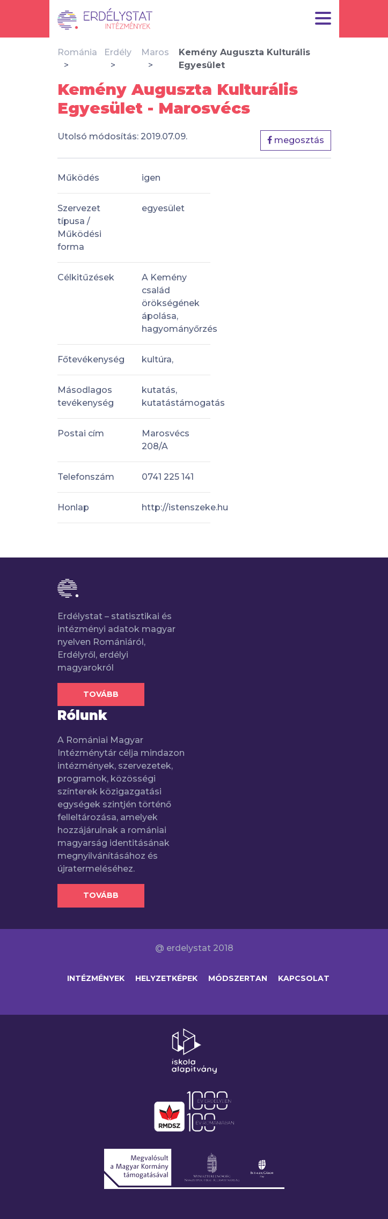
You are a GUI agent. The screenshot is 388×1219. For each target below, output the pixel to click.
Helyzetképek (166, 978)
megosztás (295, 140)
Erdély (117, 52)
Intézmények (96, 978)
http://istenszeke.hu (185, 507)
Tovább (101, 694)
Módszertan (237, 978)
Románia (77, 52)
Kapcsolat (304, 978)
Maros (155, 52)
